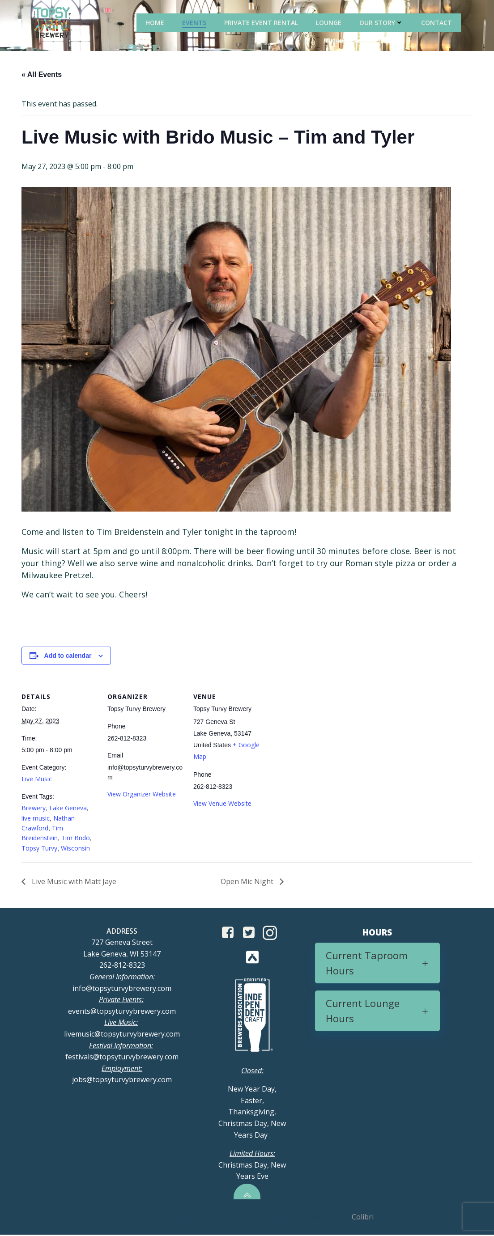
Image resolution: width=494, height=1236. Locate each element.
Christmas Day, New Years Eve (252, 1166)
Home (155, 22)
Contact (437, 22)
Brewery (33, 808)
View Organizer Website (141, 794)
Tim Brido (75, 838)
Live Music (36, 779)
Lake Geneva (68, 808)
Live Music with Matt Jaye (73, 882)
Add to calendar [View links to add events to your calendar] (68, 656)
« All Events (41, 75)
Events (195, 22)
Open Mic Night (248, 882)
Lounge (329, 22)
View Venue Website (222, 804)
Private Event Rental (262, 22)
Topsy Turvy (39, 848)
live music (35, 818)
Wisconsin (75, 848)
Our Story (382, 22)
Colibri (363, 1218)
